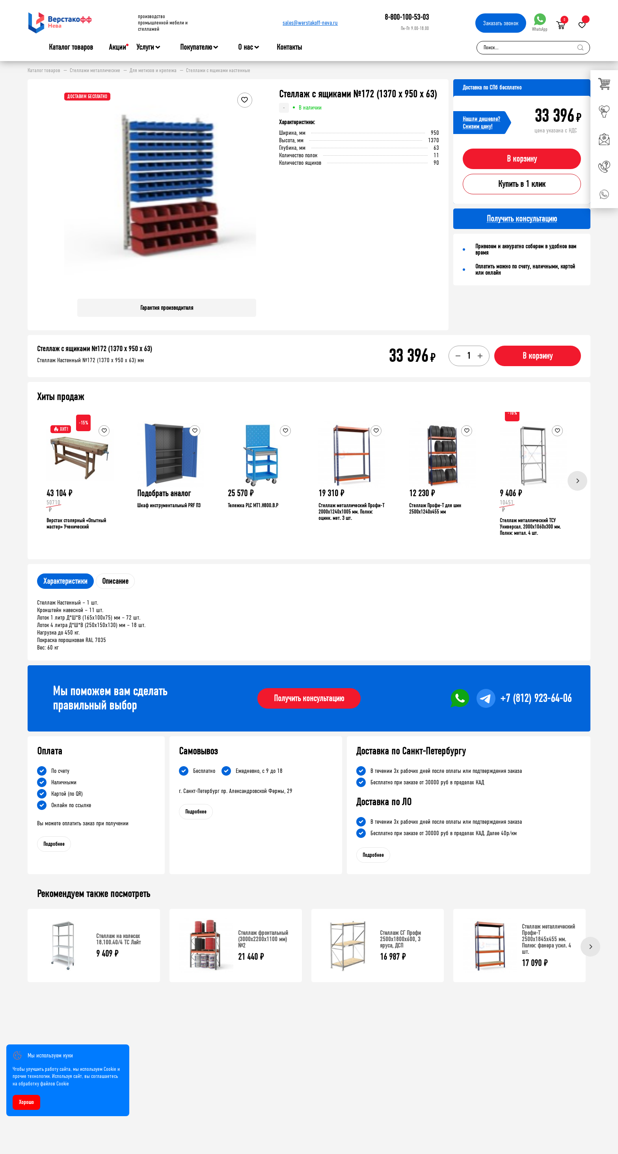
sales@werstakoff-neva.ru (310, 22)
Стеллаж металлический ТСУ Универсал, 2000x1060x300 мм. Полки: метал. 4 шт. (530, 526)
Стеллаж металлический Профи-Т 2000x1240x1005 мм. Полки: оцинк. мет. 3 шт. (351, 511)
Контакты (289, 47)
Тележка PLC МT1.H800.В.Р (253, 505)
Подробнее (54, 844)
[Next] (577, 481)
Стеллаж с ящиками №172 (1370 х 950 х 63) (94, 348)
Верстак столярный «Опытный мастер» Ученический (76, 523)
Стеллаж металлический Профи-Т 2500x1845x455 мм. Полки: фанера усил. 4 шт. (548, 939)
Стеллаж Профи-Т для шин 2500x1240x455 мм (435, 508)
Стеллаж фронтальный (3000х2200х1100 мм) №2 (263, 939)
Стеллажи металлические (95, 70)
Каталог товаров (71, 47)
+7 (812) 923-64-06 (535, 698)
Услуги (145, 47)
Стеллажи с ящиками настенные (218, 70)
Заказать (500, 23)
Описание (115, 581)
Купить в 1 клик (521, 184)
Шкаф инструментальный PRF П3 (169, 505)
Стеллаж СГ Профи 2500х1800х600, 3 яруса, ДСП (400, 939)
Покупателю (196, 47)
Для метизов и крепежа (153, 70)
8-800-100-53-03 (407, 17)
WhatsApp (539, 22)
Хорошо (26, 1102)
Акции (117, 47)
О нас (245, 47)
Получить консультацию (309, 698)
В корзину (522, 159)
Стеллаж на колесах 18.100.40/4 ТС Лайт (118, 939)
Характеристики (65, 581)
